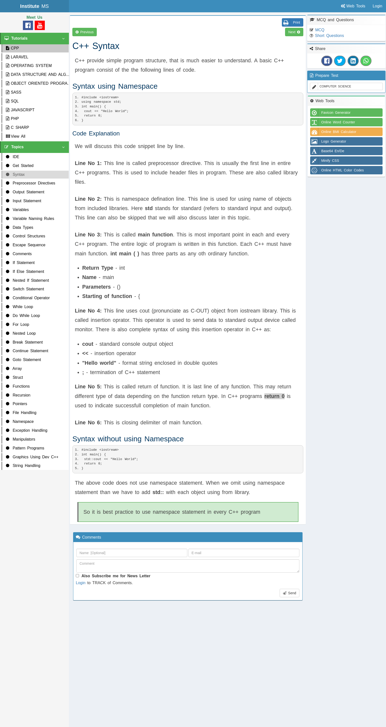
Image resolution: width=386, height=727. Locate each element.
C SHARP (17, 127)
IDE (12, 157)
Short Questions (329, 35)
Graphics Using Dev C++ (32, 457)
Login (80, 583)
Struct (14, 377)
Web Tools (353, 6)
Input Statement (23, 201)
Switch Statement (25, 289)
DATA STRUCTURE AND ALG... (37, 74)
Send (289, 593)
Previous (85, 32)
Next (294, 32)
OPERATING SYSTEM (29, 66)
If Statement (20, 263)
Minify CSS (324, 161)
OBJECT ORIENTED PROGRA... (37, 83)
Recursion (18, 395)
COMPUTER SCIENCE (330, 86)
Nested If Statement (27, 280)
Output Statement (25, 192)
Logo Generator (328, 141)
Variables (17, 210)
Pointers (16, 404)
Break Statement (24, 342)
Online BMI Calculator (333, 132)
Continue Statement (27, 351)
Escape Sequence (25, 245)
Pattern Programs (25, 448)
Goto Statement (23, 360)
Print (291, 22)
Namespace (20, 421)
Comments (19, 254)
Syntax (15, 174)
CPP (12, 48)
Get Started (19, 166)
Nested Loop (21, 333)
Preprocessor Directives (30, 183)
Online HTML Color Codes (337, 170)
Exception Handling (26, 430)
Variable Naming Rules (30, 218)
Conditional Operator (28, 298)
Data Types (19, 227)
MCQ (319, 30)
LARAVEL (17, 57)
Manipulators (20, 439)
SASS (13, 92)
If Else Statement (25, 271)
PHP (12, 118)
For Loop (17, 324)
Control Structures (25, 236)
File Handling (21, 413)
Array (14, 368)
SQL (12, 101)
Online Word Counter (332, 122)
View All (15, 136)
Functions (18, 386)
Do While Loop (23, 316)
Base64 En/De (327, 151)
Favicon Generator (330, 112)
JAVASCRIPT (20, 110)
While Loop (19, 307)
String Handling (23, 465)
